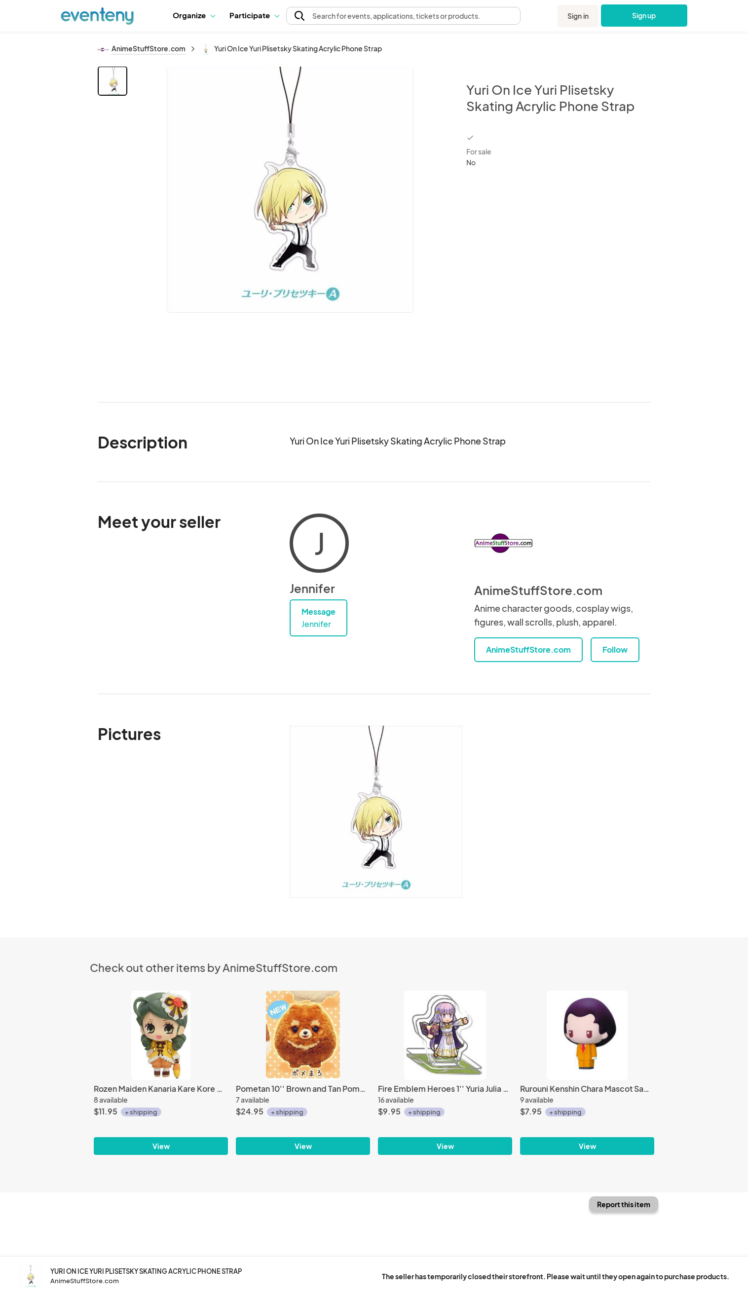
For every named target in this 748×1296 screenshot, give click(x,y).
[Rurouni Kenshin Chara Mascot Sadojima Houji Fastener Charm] (587, 1035)
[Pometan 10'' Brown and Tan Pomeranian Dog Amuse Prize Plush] (303, 1035)
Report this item (623, 1204)
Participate (254, 15)
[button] (194, 15)
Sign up (644, 15)
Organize (194, 15)
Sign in (578, 15)
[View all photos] (290, 226)
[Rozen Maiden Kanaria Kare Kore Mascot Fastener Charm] (161, 1035)
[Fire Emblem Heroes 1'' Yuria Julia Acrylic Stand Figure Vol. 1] (445, 1035)
